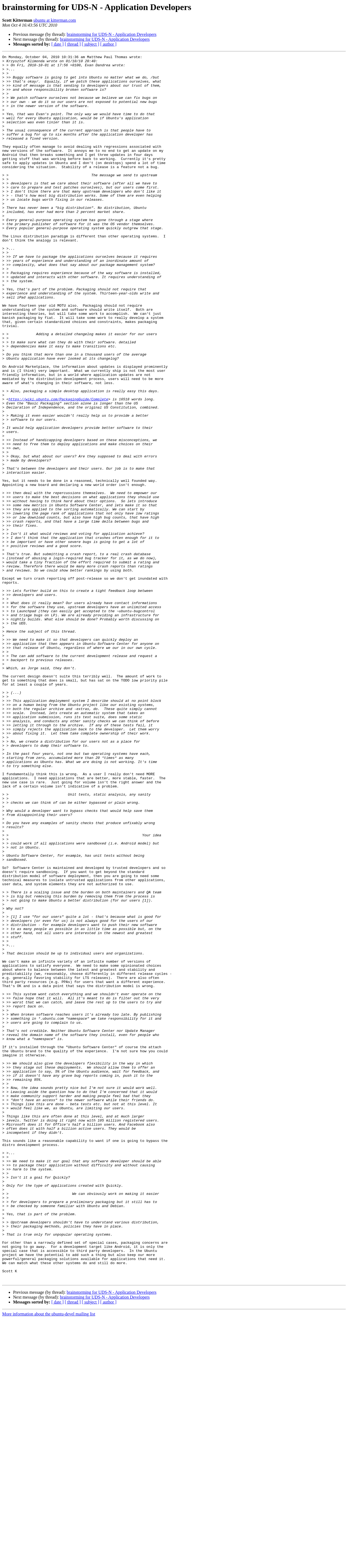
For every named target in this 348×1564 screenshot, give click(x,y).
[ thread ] (73, 44)
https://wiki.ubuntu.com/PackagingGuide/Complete (58, 468)
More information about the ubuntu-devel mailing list (48, 1559)
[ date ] (57, 44)
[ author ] (108, 44)
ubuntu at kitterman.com (54, 20)
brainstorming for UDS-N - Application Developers (111, 34)
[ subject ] (90, 44)
